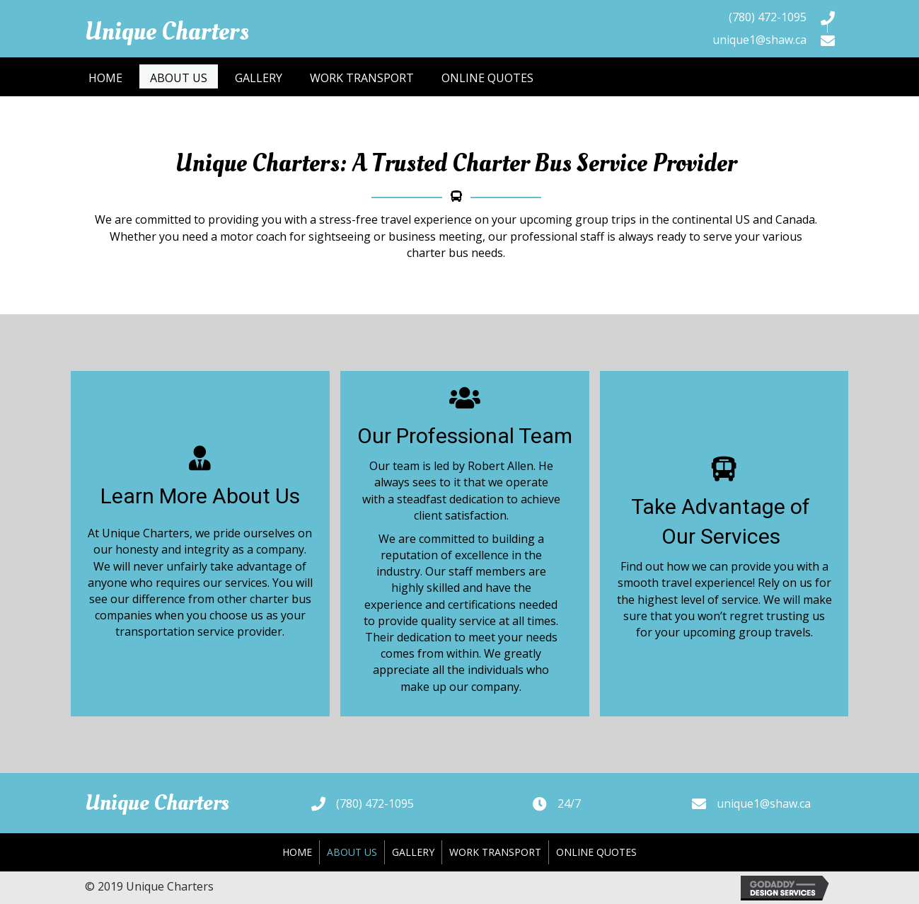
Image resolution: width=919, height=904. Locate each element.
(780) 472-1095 (768, 17)
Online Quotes (596, 852)
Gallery (413, 852)
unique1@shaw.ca (759, 39)
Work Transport (495, 852)
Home (297, 852)
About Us (352, 852)
